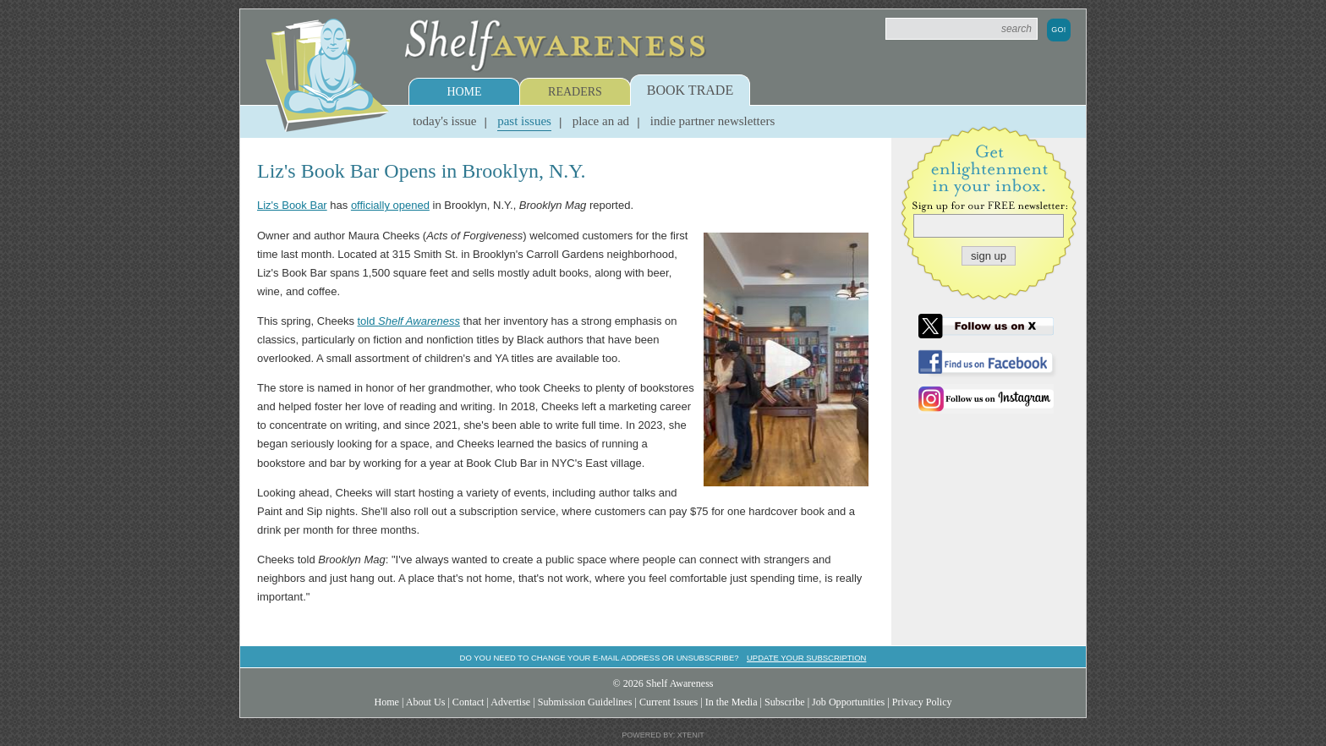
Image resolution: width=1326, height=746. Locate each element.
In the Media (731, 702)
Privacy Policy (922, 702)
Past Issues (524, 121)
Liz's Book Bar (292, 205)
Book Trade (690, 90)
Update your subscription (806, 657)
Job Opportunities (848, 702)
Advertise (510, 702)
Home (464, 91)
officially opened (390, 205)
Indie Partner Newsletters (712, 121)
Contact (468, 702)
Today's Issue (445, 121)
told (409, 321)
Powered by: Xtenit (663, 735)
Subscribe (784, 702)
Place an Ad (601, 121)
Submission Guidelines (585, 702)
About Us (426, 702)
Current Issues (668, 702)
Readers (575, 91)
